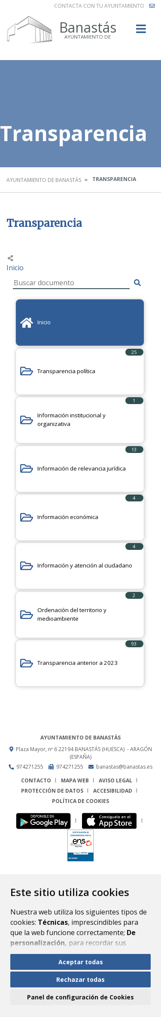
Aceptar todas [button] (80, 962)
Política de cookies (80, 801)
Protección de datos (52, 790)
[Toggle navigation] (141, 31)
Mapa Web (75, 780)
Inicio (15, 267)
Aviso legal (115, 780)
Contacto (36, 780)
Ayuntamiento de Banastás (43, 180)
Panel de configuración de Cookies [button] (80, 997)
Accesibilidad (112, 790)
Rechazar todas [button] (80, 979)
